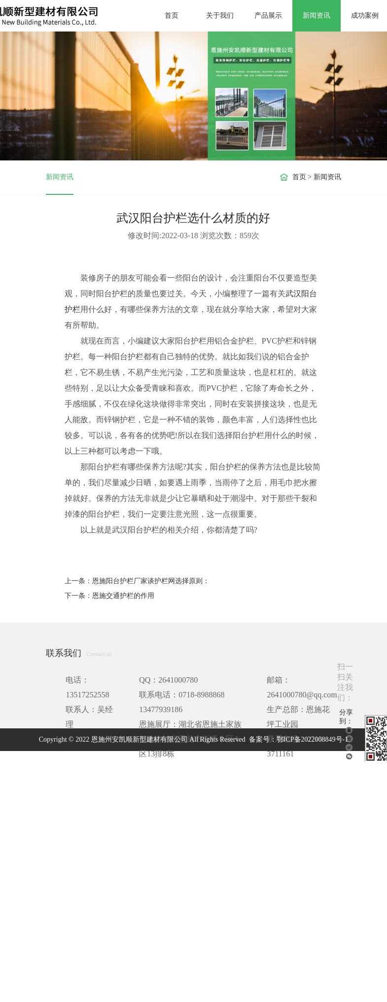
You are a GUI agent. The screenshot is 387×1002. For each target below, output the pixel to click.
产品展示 (268, 15)
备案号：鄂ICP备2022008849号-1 (298, 739)
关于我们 (220, 15)
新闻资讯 (316, 15)
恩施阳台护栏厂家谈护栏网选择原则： (151, 581)
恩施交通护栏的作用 (123, 595)
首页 (171, 15)
